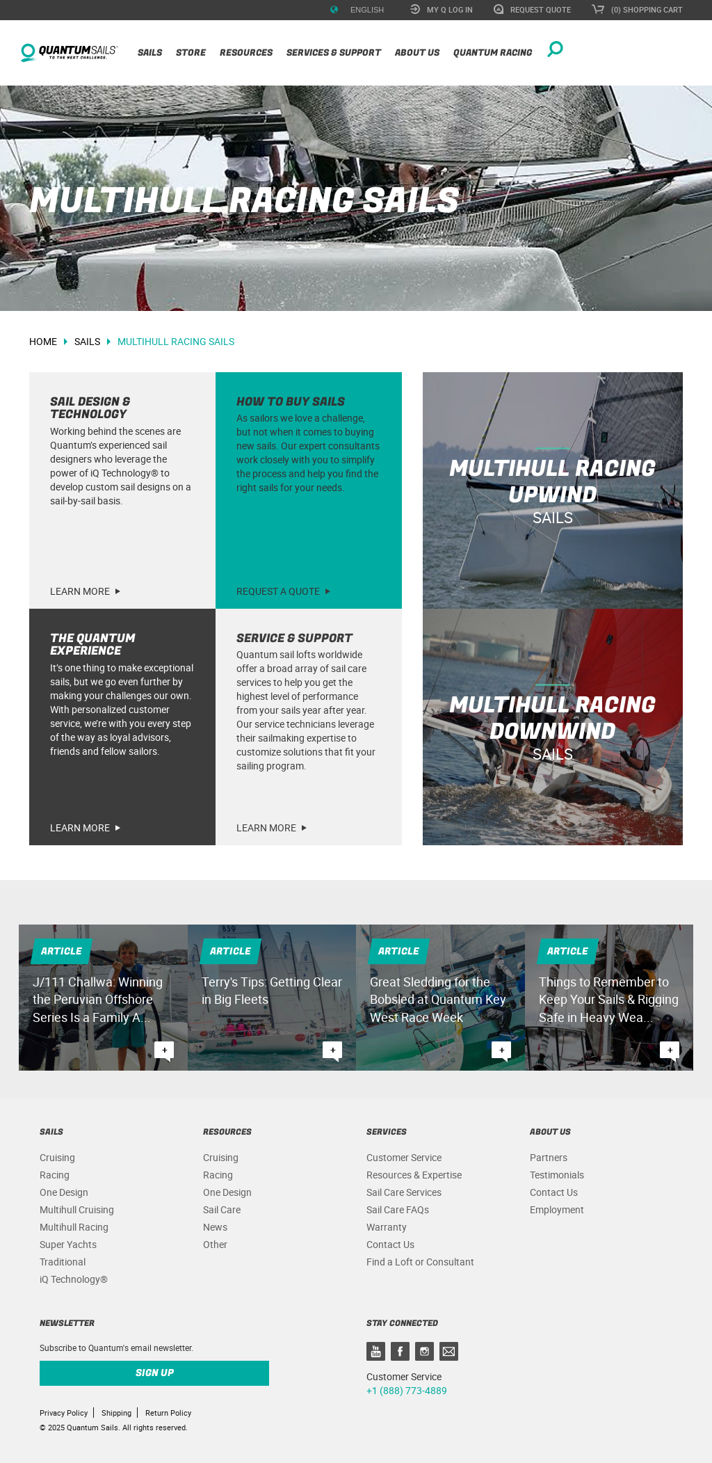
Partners (548, 1157)
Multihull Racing (74, 1226)
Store (191, 52)
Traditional (63, 1261)
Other (215, 1244)
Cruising (57, 1157)
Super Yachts (68, 1244)
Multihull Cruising (77, 1209)
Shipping (116, 1412)
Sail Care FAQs (397, 1209)
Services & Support (333, 52)
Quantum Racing (492, 52)
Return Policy (168, 1412)
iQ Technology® (74, 1279)
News (215, 1226)
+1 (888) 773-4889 (406, 1390)
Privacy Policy (64, 1412)
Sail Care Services (404, 1192)
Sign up (155, 1373)
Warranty (386, 1226)
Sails (150, 52)
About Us (417, 52)
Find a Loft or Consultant (420, 1261)
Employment (557, 1209)
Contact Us (390, 1244)
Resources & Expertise (414, 1174)
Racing (55, 1174)
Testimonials (557, 1174)
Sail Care (222, 1209)
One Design (64, 1192)
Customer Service (404, 1157)
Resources (246, 52)
